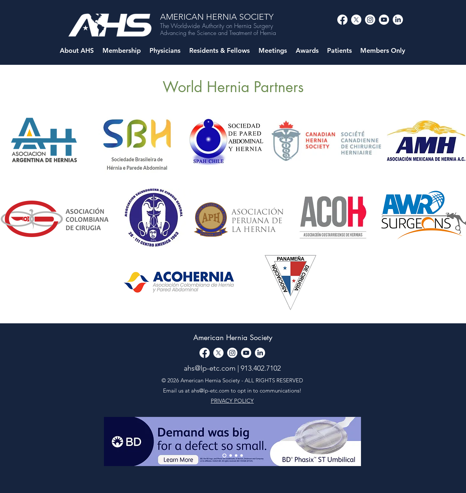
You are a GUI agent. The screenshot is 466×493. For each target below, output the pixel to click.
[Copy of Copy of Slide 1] (241, 455)
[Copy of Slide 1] (236, 455)
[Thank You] (224, 456)
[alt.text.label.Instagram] (370, 20)
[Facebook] (342, 20)
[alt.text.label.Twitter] (356, 20)
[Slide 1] (230, 455)
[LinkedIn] (398, 20)
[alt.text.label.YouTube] (384, 20)
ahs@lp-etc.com (210, 368)
